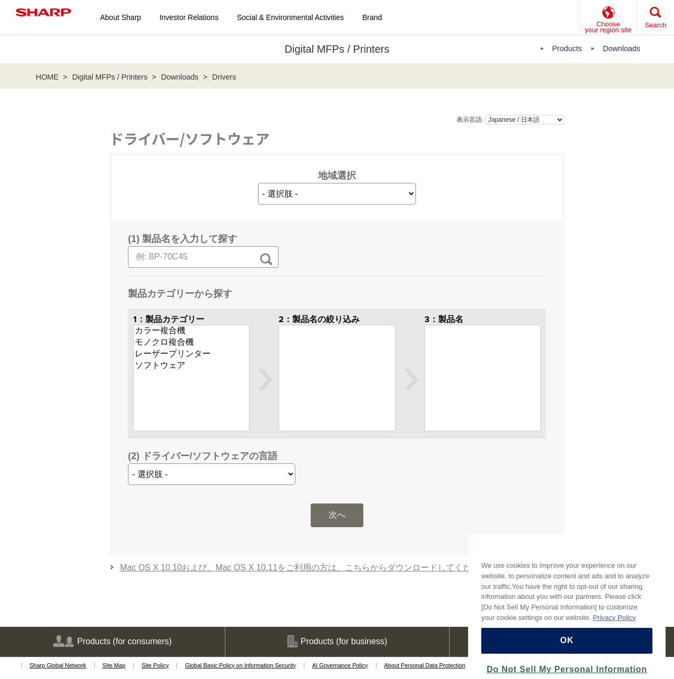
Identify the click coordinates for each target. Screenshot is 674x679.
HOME (47, 77)
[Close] (652, 568)
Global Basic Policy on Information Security (240, 665)
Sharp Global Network (57, 665)
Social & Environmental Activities (290, 17)
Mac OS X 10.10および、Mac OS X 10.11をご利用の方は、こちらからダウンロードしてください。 (308, 567)
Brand (372, 17)
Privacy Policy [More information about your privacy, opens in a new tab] (614, 636)
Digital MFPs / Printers (109, 77)
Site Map (114, 665)
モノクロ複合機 (191, 342)
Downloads (621, 48)
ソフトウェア (191, 366)
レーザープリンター (191, 354)
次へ (337, 514)
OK (567, 659)
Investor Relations (189, 17)
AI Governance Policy (340, 665)
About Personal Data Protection (424, 665)
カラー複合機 (191, 331)
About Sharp (120, 17)
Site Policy (155, 665)
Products (567, 48)
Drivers (224, 77)
